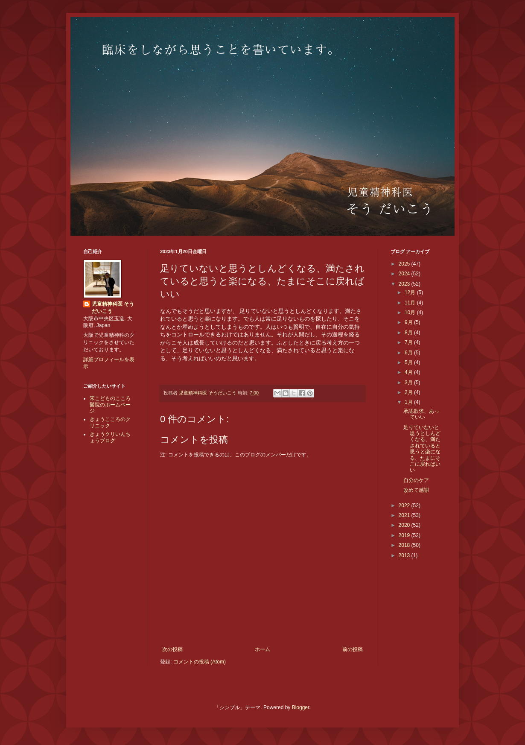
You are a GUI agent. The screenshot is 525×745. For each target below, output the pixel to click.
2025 (405, 264)
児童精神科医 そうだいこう (113, 307)
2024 (405, 274)
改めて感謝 (416, 490)
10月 (411, 313)
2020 (405, 525)
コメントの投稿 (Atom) (199, 662)
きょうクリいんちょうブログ (110, 437)
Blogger (300, 707)
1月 (409, 402)
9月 (409, 322)
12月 (411, 292)
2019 (405, 535)
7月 (409, 342)
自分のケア (416, 480)
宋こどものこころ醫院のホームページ (110, 404)
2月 (409, 392)
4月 (409, 372)
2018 (405, 545)
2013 (405, 555)
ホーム (262, 649)
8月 (409, 333)
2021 (405, 515)
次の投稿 (172, 649)
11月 (411, 303)
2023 (405, 284)
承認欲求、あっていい (421, 414)
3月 (409, 383)
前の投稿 (352, 649)
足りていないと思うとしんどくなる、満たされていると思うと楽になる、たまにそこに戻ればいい (421, 448)
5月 (409, 362)
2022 (405, 505)
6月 (409, 353)
